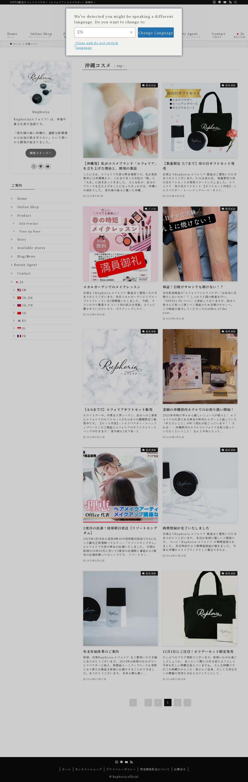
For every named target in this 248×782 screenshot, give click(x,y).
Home (22, 198)
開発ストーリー (41, 153)
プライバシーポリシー (121, 769)
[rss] (230, 2)
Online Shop (28, 207)
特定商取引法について (155, 769)
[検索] (235, 2)
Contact (24, 273)
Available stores (29, 248)
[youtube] (225, 2)
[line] (219, 2)
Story (22, 239)
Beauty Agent (25, 265)
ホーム (66, 769)
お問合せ (180, 769)
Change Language (155, 32)
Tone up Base (30, 231)
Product (22, 215)
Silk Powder (28, 223)
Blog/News (24, 256)
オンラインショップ (88, 769)
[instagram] (214, 2)
